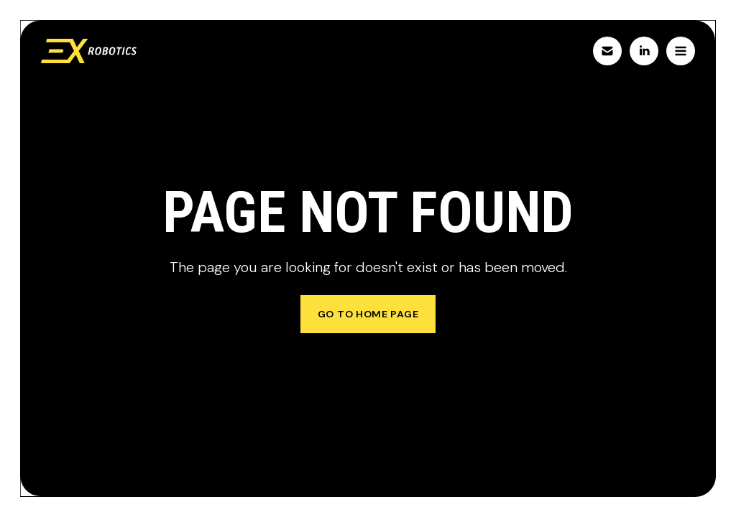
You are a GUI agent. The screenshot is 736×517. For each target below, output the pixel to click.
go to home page (368, 313)
